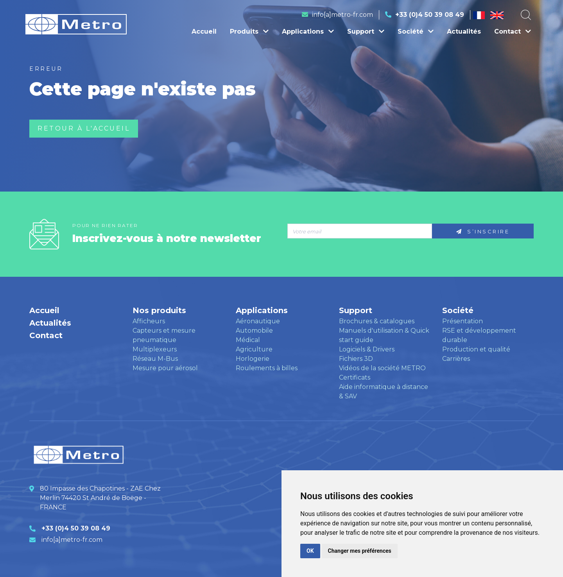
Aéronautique (258, 321)
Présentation (462, 321)
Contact (512, 31)
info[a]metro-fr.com (342, 14)
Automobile (254, 330)
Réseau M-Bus (155, 358)
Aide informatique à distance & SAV (383, 391)
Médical (248, 340)
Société (416, 31)
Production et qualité (476, 349)
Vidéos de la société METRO (382, 368)
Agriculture (254, 349)
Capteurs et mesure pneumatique (164, 335)
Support (365, 31)
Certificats (354, 377)
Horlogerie (252, 358)
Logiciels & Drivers (366, 349)
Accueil (204, 31)
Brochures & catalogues (376, 321)
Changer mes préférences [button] (359, 551)
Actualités (464, 31)
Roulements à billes (267, 368)
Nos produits (159, 310)
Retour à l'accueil (84, 128)
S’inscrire (482, 231)
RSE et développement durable (479, 335)
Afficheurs (149, 321)
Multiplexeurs (155, 349)
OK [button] (310, 551)
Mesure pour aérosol (165, 368)
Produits (249, 31)
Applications (308, 31)
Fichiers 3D (356, 358)
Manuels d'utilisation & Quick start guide (384, 335)
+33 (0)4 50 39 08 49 (429, 14)
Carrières (456, 358)
